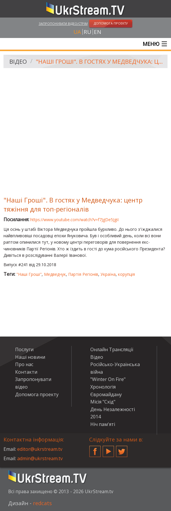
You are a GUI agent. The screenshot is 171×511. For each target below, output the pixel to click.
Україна (108, 274)
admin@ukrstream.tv (40, 458)
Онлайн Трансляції (111, 349)
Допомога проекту (37, 394)
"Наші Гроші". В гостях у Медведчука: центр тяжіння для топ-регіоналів (99, 61)
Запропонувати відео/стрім (63, 23)
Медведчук (55, 274)
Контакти (26, 372)
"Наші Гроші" (29, 274)
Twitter (122, 449)
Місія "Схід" (102, 402)
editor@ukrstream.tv (39, 449)
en (97, 32)
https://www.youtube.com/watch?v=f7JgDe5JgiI (74, 219)
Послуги (24, 349)
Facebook (95, 449)
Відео (18, 61)
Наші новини (30, 357)
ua (77, 32)
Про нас (24, 364)
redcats (42, 503)
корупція (126, 274)
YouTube (108, 449)
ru (87, 32)
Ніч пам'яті (102, 424)
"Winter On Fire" (108, 379)
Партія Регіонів (83, 274)
